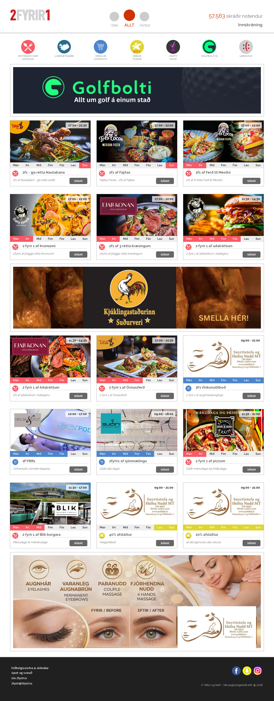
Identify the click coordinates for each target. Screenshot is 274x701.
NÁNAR (78, 181)
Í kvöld (145, 25)
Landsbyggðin (64, 56)
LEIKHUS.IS (246, 56)
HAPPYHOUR (173, 57)
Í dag (114, 25)
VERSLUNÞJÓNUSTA (100, 57)
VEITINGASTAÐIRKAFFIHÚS (28, 57)
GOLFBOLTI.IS (209, 56)
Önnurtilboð (137, 57)
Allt (129, 25)
